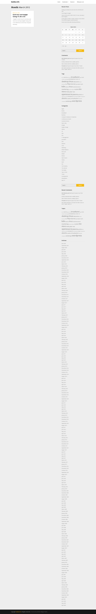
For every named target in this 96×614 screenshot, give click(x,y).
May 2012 (64, 431)
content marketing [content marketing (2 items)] (65, 79)
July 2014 (63, 378)
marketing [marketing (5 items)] (65, 89)
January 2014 (64, 390)
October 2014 (64, 372)
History (63, 129)
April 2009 (64, 507)
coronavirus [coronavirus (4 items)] (71, 79)
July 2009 (63, 501)
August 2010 (64, 474)
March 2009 (64, 509)
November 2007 (65, 542)
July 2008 (63, 525)
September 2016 (65, 325)
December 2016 (65, 319)
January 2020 (64, 255)
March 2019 (64, 264)
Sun (62, 164)
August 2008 (64, 523)
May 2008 (64, 529)
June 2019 (64, 262)
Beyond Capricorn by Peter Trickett (74, 66)
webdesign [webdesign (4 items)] (69, 101)
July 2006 (63, 574)
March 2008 (64, 533)
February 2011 (65, 462)
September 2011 (65, 448)
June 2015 (64, 356)
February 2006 (65, 584)
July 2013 (63, 403)
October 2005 (64, 593)
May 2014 (64, 382)
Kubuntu (63, 143)
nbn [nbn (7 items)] (80, 89)
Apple (63, 108)
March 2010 (64, 484)
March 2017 (64, 313)
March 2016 (64, 337)
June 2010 (64, 478)
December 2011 (65, 441)
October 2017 (64, 298)
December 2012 (65, 417)
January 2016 (64, 341)
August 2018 (64, 278)
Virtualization (64, 178)
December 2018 (65, 270)
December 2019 (65, 257)
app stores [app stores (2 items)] (69, 77)
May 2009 (64, 505)
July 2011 (63, 452)
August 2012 (64, 425)
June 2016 (64, 331)
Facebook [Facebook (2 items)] (63, 84)
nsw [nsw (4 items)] (74, 92)
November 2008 (65, 517)
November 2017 (65, 296)
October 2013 (64, 396)
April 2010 (64, 482)
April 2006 (64, 580)
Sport (63, 162)
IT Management (65, 137)
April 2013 (64, 409)
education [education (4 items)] (76, 81)
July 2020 (63, 249)
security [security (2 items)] (65, 96)
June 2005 (64, 601)
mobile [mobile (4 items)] (76, 89)
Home (59, 2)
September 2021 (65, 245)
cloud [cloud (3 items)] (82, 77)
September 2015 (65, 349)
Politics (63, 160)
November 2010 (65, 468)
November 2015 (65, 345)
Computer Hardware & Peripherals (69, 117)
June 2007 (64, 552)
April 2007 (64, 556)
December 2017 (65, 294)
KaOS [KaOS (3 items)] (82, 84)
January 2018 (64, 292)
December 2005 (65, 589)
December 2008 (65, 515)
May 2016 (64, 333)
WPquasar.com (80, 2)
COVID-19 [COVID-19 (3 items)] (77, 79)
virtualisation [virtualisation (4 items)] (75, 98)
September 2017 (65, 300)
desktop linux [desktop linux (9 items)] (67, 81)
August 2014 (64, 376)
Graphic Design (65, 127)
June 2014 (64, 380)
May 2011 (64, 456)
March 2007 (64, 558)
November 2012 (65, 419)
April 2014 (64, 384)
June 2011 (64, 454)
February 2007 (65, 560)
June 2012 (64, 429)
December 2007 (65, 539)
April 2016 (64, 335)
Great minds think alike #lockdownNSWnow (71, 22)
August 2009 (64, 499)
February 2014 (65, 388)
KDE (62, 141)
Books (63, 110)
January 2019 (64, 268)
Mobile (63, 153)
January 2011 (64, 464)
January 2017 (64, 317)
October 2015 (64, 347)
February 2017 (65, 315)
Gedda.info (15, 2)
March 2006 (64, 582)
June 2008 (64, 527)
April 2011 (64, 458)
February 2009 (65, 511)
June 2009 (64, 503)
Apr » (66, 46)
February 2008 (65, 535)
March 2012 (64, 435)
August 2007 (64, 548)
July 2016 (63, 329)
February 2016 (65, 339)
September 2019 (65, 259)
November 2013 (65, 394)
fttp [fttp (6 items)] (68, 84)
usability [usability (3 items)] (69, 98)
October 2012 (64, 421)
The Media (64, 170)
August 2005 (64, 597)
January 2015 (64, 366)
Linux (63, 145)
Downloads (64, 2)
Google (63, 125)
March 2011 (64, 460)
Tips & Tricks (64, 172)
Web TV (63, 180)
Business (63, 115)
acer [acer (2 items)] (62, 77)
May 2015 (64, 358)
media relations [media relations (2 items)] (71, 89)
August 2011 (64, 450)
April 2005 (64, 605)
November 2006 (65, 566)
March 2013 (64, 411)
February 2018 (65, 290)
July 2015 (63, 354)
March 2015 (64, 362)
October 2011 (64, 445)
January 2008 (64, 537)
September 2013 (65, 398)
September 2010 (65, 472)
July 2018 (63, 280)
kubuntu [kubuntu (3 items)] (67, 86)
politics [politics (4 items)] (80, 94)
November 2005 (65, 591)
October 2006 (64, 568)
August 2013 (64, 401)
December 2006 (65, 564)
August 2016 (64, 327)
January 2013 (64, 415)
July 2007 (63, 550)
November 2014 (65, 370)
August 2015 (64, 351)
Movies (63, 155)
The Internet (64, 168)
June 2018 (64, 282)
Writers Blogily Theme (42, 611)
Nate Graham (64, 63)
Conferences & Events (66, 119)
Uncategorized (65, 176)
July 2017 (63, 304)
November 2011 (65, 443)
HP (62, 131)
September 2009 (65, 497)
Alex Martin (64, 68)
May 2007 (64, 554)
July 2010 (63, 476)
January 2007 (64, 562)
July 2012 (63, 427)
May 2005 (64, 603)
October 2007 (64, 544)
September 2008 (65, 521)
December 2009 (65, 490)
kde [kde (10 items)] (63, 86)
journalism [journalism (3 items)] (78, 84)
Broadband (64, 113)
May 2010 (64, 480)
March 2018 (64, 288)
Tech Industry (64, 166)
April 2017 (64, 311)
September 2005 (65, 595)
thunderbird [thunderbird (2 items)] (82, 96)
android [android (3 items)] (65, 77)
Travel (63, 174)
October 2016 (64, 323)
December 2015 (65, 343)
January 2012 (64, 439)
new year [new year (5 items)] (69, 92)
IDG (62, 135)
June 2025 (64, 243)
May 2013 (64, 407)
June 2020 (64, 251)
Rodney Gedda (65, 61)
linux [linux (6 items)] (71, 87)
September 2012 (65, 423)
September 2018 (65, 276)
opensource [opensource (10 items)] (67, 94)
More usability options (74, 61)
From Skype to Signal (66, 13)
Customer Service (65, 121)
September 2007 (65, 546)
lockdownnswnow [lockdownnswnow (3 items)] (76, 86)
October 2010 (64, 470)
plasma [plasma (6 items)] (75, 94)
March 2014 (64, 386)
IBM (62, 133)
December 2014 (65, 368)
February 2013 (65, 413)
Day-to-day (64, 123)
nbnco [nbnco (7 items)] (64, 92)
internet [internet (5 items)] (73, 84)
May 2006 (64, 578)
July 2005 (63, 599)
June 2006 (64, 576)
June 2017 (64, 306)
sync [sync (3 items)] (79, 96)
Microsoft (64, 151)
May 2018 (64, 284)
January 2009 (64, 513)
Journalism (64, 139)
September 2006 (65, 570)
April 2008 (64, 531)
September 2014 (65, 374)
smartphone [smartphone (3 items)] (70, 96)
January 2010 (64, 488)
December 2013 (65, 392)
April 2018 (64, 286)
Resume (72, 2)
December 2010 (65, 466)
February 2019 (65, 266)
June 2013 (64, 405)
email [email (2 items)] (80, 81)
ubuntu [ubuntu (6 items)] (64, 98)
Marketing (64, 147)
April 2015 (64, 360)
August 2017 (64, 302)
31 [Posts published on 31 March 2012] (82, 42)
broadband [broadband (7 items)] (75, 77)
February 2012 (65, 437)
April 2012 (64, 433)
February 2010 (65, 486)
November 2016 (65, 321)
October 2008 (64, 519)
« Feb (63, 46)
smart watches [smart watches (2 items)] (75, 96)
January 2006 (64, 586)
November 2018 (65, 272)
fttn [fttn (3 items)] (66, 84)
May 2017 (64, 309)
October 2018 (64, 274)
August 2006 (64, 572)
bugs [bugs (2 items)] (80, 77)
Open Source (64, 157)
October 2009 (64, 495)
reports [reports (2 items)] (63, 96)
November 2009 (65, 492)
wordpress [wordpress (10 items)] (77, 101)
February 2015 (65, 364)
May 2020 (64, 253)
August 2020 (64, 247)
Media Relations (65, 149)
